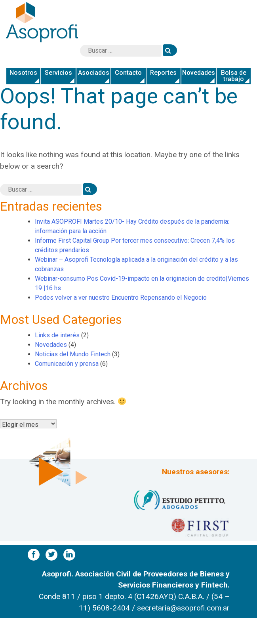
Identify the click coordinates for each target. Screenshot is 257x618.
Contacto (128, 73)
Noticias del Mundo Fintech (72, 354)
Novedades (198, 73)
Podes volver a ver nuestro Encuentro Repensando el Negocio (121, 297)
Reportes (163, 73)
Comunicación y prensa (67, 363)
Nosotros (23, 73)
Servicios (58, 73)
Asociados (93, 73)
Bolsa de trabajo (233, 76)
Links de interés (57, 335)
